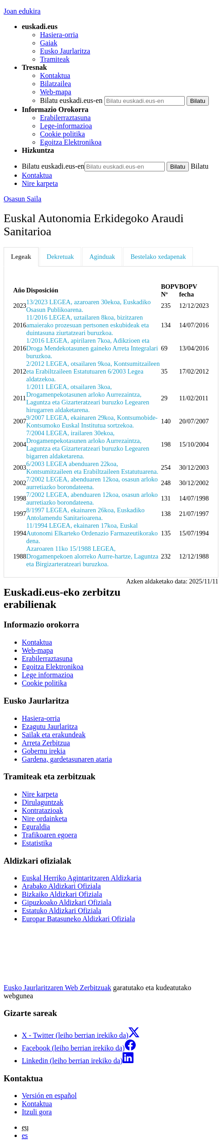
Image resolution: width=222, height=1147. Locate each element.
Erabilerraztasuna (65, 118)
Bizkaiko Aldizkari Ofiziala (62, 894)
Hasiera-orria (59, 35)
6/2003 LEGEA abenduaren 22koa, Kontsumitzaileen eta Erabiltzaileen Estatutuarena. (92, 467)
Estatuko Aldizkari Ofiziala (61, 910)
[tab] (21, 257)
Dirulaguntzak (43, 802)
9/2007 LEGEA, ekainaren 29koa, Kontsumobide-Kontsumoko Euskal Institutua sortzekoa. (92, 421)
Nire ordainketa (44, 818)
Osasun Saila (22, 199)
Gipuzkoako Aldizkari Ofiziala (66, 902)
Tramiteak (54, 59)
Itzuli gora (37, 1112)
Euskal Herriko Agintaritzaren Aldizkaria (81, 878)
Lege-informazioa (66, 126)
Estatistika (37, 843)
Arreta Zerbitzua (46, 743)
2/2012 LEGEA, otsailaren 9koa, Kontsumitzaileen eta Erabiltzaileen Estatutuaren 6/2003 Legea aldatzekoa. (93, 371)
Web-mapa (55, 92)
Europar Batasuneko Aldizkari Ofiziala (78, 919)
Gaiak (48, 43)
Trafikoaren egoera (49, 835)
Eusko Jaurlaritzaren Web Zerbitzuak (57, 987)
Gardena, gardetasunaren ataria (67, 759)
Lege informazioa (47, 675)
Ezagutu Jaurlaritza (50, 726)
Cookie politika (62, 134)
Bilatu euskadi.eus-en (71, 100)
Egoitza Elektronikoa (71, 142)
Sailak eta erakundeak (53, 735)
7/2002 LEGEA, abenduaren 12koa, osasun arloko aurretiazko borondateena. (92, 483)
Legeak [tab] (21, 256)
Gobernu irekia (43, 751)
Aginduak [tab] (102, 256)
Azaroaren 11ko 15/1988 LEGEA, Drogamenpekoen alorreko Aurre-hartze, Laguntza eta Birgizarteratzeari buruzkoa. (92, 556)
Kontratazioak (42, 810)
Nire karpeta (40, 183)
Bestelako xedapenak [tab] (158, 256)
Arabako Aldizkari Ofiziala (61, 886)
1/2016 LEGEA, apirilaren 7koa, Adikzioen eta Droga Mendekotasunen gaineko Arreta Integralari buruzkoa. (92, 348)
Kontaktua (55, 75)
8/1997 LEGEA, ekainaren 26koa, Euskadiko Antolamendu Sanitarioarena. (85, 513)
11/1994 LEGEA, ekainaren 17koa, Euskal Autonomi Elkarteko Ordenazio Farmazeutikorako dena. (92, 533)
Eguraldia (36, 827)
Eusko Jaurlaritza (65, 51)
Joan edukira (22, 11)
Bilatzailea (55, 83)
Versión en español (49, 1095)
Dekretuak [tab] (60, 256)
